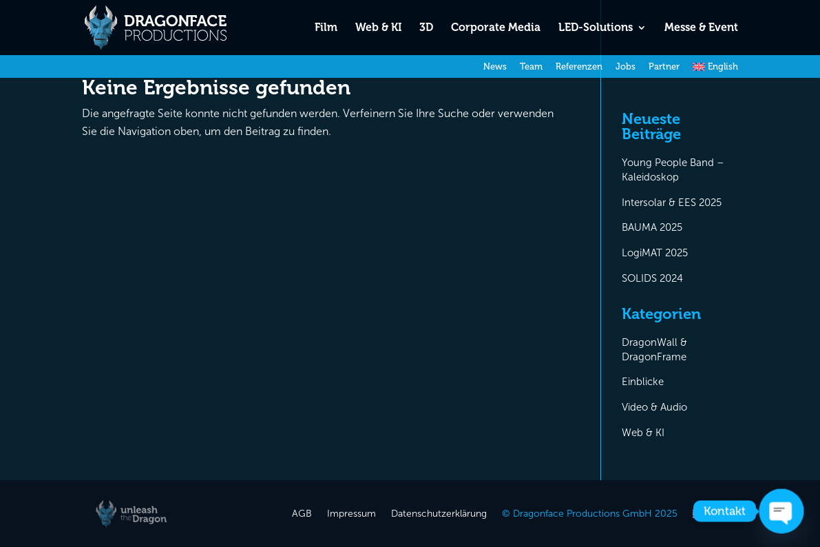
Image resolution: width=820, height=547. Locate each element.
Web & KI (378, 28)
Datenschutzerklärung (439, 514)
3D (426, 28)
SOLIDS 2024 (652, 278)
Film (326, 28)
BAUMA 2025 (652, 227)
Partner (664, 67)
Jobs (625, 67)
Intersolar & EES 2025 (672, 202)
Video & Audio (654, 407)
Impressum (351, 514)
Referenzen (579, 67)
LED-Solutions (595, 28)
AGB (302, 514)
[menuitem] (715, 70)
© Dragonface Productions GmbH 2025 (589, 514)
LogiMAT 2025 (655, 253)
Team (531, 67)
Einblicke (643, 381)
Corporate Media (495, 28)
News (495, 67)
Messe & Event (701, 28)
